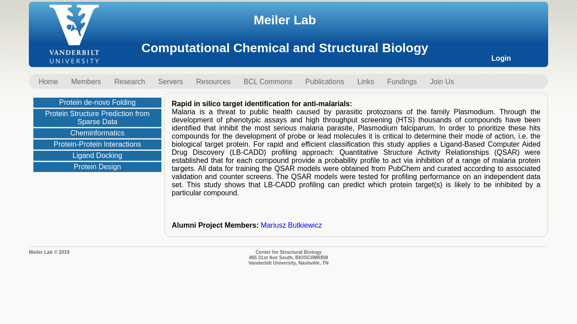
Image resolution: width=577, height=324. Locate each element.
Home (48, 82)
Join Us (442, 82)
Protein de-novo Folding (97, 102)
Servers (170, 82)
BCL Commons (267, 82)
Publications (324, 82)
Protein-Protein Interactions (97, 144)
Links (365, 82)
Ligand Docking (97, 155)
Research (129, 82)
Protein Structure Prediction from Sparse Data (97, 118)
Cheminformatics (97, 133)
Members (86, 82)
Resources (213, 82)
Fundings (402, 82)
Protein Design (97, 167)
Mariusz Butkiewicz (291, 225)
